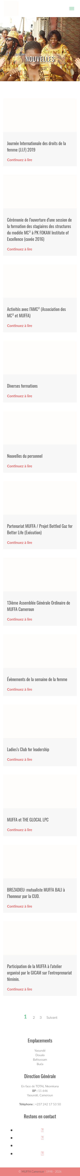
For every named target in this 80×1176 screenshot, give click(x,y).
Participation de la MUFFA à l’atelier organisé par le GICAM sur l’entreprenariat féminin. (39, 972)
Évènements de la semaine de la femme (37, 679)
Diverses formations (22, 386)
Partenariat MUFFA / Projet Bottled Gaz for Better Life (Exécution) (40, 529)
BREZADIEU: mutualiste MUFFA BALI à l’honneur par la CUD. (36, 892)
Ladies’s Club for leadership (28, 749)
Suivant (52, 1017)
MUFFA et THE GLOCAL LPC (28, 819)
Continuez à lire (19, 159)
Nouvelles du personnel (24, 456)
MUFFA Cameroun (33, 1171)
